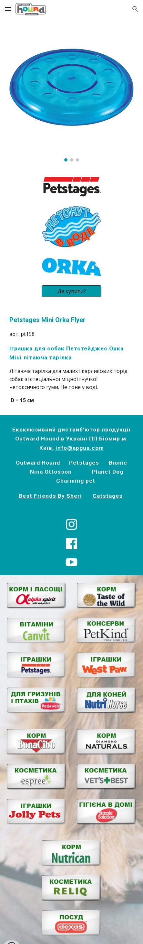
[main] (71, 359)
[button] (7, 9)
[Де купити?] (71, 291)
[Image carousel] (71, 94)
